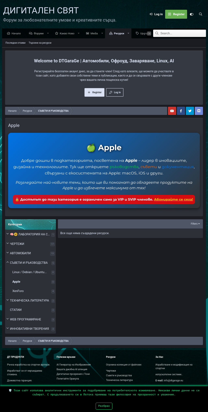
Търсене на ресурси (40, 43)
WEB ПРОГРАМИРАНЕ (25, 319)
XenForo (18, 291)
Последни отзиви (15, 43)
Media (95, 33)
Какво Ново (68, 33)
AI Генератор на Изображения (74, 364)
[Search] (200, 14)
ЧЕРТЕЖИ (17, 244)
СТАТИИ (16, 310)
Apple (16, 282)
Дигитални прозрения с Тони (73, 374)
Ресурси (120, 33)
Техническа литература (119, 380)
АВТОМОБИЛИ (20, 253)
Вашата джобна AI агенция (72, 369)
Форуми (39, 33)
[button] (49, 34)
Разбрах (104, 406)
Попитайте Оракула (68, 378)
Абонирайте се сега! (173, 200)
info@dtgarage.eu (173, 380)
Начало (17, 33)
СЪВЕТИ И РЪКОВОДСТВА (29, 263)
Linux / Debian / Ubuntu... (29, 272)
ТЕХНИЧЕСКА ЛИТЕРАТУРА (29, 301)
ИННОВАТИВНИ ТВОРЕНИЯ (29, 329)
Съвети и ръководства (119, 375)
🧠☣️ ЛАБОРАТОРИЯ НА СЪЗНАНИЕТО (30, 234)
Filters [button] (194, 224)
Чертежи (111, 370)
